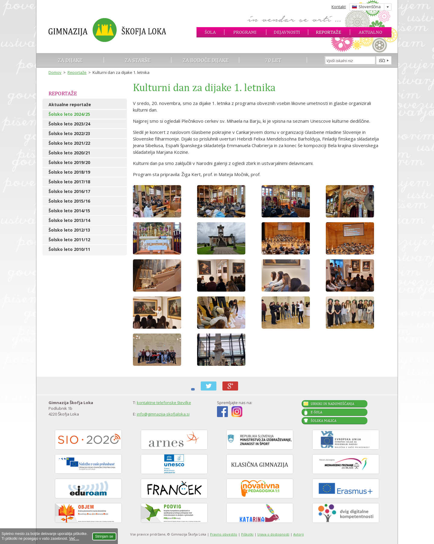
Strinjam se (104, 536)
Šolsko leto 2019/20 (69, 162)
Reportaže (328, 32)
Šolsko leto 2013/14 (69, 220)
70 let (273, 60)
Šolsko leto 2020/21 (69, 153)
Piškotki (247, 534)
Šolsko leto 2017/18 (69, 182)
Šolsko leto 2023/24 (69, 124)
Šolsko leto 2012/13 (69, 230)
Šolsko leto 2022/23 (69, 133)
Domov (55, 72)
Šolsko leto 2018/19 (69, 172)
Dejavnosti (287, 32)
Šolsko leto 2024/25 (69, 114)
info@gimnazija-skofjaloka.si (163, 414)
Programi (244, 32)
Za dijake (70, 60)
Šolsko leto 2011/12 (69, 239)
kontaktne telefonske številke (164, 402)
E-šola (316, 412)
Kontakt (339, 6)
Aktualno (370, 32)
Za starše (137, 60)
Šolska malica (323, 421)
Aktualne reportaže (70, 104)
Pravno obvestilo (223, 534)
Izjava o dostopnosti (273, 534)
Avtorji (298, 534)
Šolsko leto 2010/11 (69, 249)
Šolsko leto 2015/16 (69, 201)
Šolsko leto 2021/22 (69, 143)
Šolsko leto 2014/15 (69, 210)
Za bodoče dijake (205, 60)
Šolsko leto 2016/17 (69, 191)
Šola (210, 32)
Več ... (74, 538)
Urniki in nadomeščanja (332, 404)
